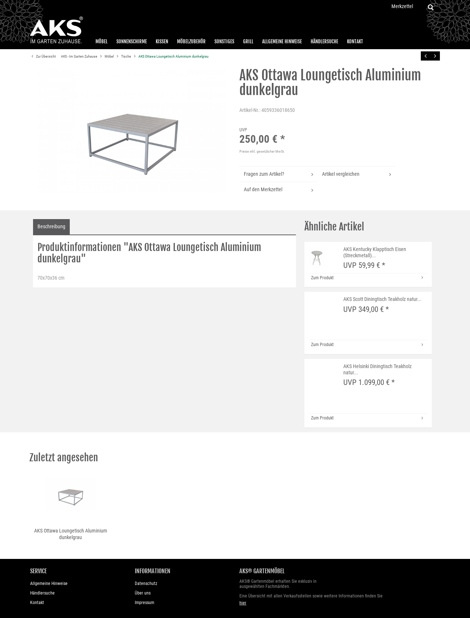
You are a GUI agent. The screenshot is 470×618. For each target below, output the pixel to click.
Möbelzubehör (191, 41)
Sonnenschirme (131, 41)
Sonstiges (224, 41)
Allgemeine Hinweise (282, 41)
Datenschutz (146, 583)
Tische (126, 56)
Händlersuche (324, 41)
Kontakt (355, 41)
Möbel (101, 41)
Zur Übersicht (42, 56)
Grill (248, 41)
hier (242, 603)
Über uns (143, 593)
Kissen (162, 41)
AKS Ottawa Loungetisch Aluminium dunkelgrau (173, 56)
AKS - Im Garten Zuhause (79, 56)
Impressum (144, 602)
